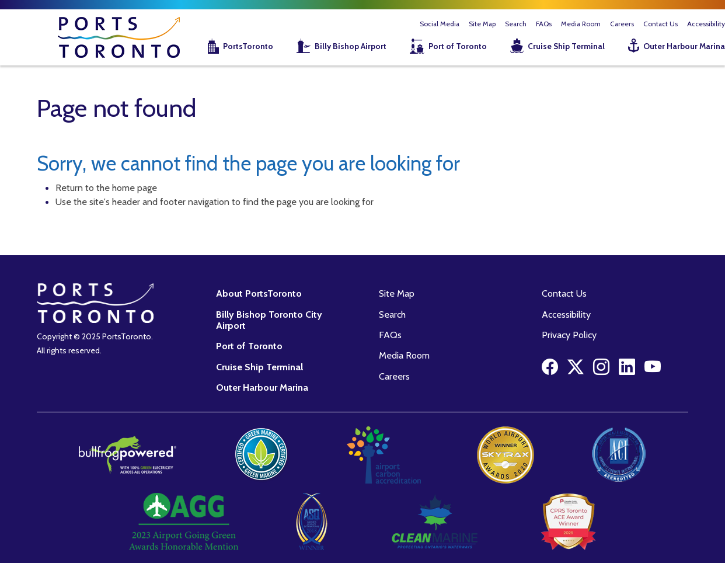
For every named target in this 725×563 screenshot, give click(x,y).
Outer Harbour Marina (262, 387)
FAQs (544, 24)
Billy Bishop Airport (350, 46)
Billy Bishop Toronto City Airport (269, 319)
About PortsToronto (259, 293)
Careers (622, 24)
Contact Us (660, 24)
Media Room (581, 24)
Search (516, 24)
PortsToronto (248, 46)
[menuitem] (233, 47)
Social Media (439, 24)
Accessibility (566, 314)
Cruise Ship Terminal (566, 46)
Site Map (482, 24)
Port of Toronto (457, 46)
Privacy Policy (569, 334)
